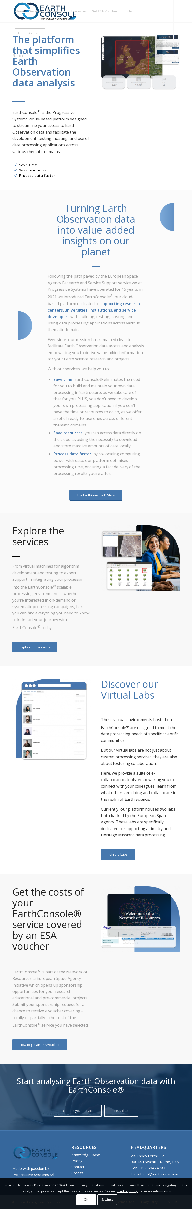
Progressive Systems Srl (33, 1174)
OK (86, 1199)
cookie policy (127, 1191)
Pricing (77, 1160)
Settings (107, 1199)
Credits (77, 1172)
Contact (77, 1166)
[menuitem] (19, 11)
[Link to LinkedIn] (21, 55)
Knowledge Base (85, 1154)
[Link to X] (13, 55)
